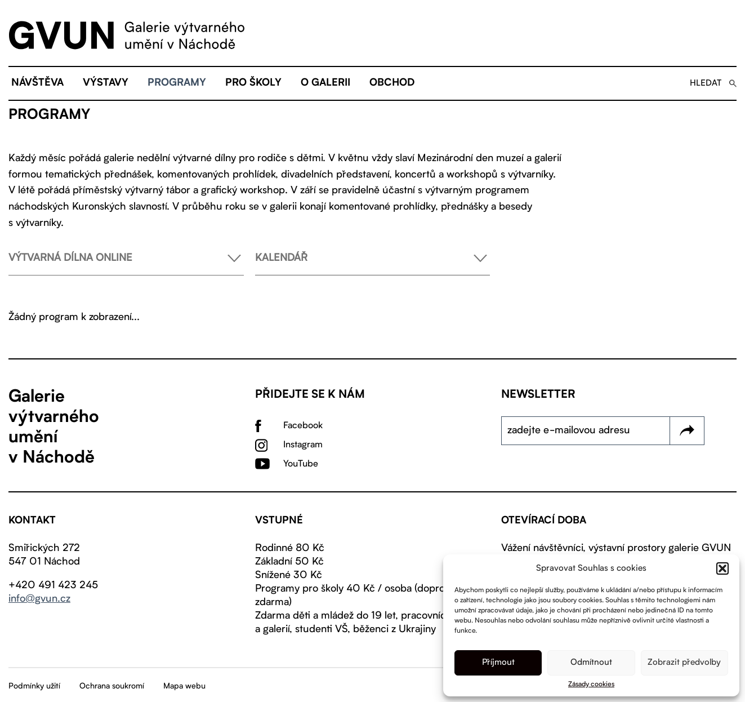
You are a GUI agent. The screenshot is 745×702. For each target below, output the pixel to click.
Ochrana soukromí (111, 686)
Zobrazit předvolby (684, 663)
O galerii (325, 83)
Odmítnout (591, 663)
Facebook (303, 425)
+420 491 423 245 (53, 585)
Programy (177, 83)
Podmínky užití (34, 686)
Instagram (303, 445)
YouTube (300, 464)
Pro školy (253, 83)
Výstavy (105, 83)
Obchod (391, 83)
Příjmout (498, 663)
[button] (722, 568)
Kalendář (372, 264)
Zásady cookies (591, 684)
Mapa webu (184, 686)
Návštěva (37, 83)
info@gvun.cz (39, 599)
